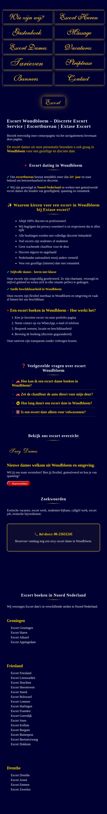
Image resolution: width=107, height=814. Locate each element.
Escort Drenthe (20, 775)
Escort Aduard (20, 637)
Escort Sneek (19, 692)
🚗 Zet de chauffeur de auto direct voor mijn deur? (54, 394)
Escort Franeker (21, 711)
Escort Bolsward (21, 696)
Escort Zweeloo (21, 789)
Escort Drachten (21, 682)
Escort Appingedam (23, 642)
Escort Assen (19, 780)
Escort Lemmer (20, 701)
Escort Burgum (20, 730)
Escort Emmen (20, 784)
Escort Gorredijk (21, 715)
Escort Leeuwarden (23, 677)
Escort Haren (19, 632)
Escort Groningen (22, 628)
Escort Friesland (21, 673)
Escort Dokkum (21, 744)
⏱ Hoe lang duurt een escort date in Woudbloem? (54, 403)
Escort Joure (19, 720)
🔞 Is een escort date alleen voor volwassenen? (51, 412)
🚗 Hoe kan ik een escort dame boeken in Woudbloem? (45, 383)
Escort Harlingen (21, 706)
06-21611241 (63, 534)
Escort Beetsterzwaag (24, 739)
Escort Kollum (20, 725)
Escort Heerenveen (23, 687)
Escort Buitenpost (22, 734)
